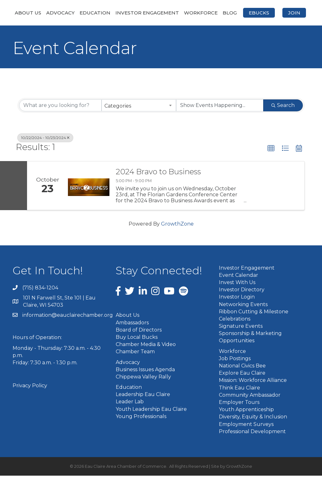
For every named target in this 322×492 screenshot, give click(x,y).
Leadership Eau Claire (143, 411)
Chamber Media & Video (146, 361)
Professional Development (252, 448)
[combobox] (139, 122)
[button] (271, 165)
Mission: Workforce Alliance (253, 397)
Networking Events (243, 321)
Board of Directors (139, 346)
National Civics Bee (242, 382)
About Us (30, 13)
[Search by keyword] (60, 122)
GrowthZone (177, 240)
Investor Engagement (149, 13)
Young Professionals (141, 433)
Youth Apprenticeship (246, 426)
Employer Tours (239, 419)
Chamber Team (135, 368)
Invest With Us (237, 299)
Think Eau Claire (239, 404)
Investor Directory (241, 306)
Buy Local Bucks (137, 354)
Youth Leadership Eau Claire (151, 425)
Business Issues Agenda (145, 386)
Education (96, 13)
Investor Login (237, 313)
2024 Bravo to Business (158, 188)
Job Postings (235, 375)
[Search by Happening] (220, 122)
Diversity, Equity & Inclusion (253, 433)
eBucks (145, 29)
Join (181, 29)
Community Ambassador (249, 411)
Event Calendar (238, 291)
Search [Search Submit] (283, 122)
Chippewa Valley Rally (143, 393)
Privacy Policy (30, 402)
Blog (298, 13)
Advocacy (62, 13)
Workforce (269, 13)
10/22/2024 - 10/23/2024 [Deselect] (45, 154)
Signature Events (241, 343)
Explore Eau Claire (242, 390)
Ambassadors (132, 339)
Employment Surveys (246, 441)
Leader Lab (130, 418)
